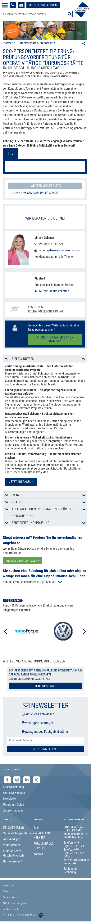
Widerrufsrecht (12, 845)
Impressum (8, 885)
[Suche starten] (70, 14)
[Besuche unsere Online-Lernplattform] (43, 5)
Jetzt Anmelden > (45, 749)
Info (10, 153)
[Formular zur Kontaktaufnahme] (21, 5)
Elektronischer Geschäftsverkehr (14, 853)
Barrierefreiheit (12, 861)
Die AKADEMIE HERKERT (42, 835)
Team (37, 827)
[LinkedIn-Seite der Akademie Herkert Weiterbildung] (27, 780)
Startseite (9, 43)
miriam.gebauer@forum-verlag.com (59, 250)
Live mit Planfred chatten (51, 291)
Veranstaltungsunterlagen (15, 833)
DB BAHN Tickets (13, 827)
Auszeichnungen (13, 810)
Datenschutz (9, 891)
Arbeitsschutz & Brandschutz (37, 43)
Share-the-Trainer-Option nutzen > (55, 339)
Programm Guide (13, 804)
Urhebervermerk (10, 909)
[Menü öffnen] (5, 5)
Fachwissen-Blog (13, 787)
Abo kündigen (11, 839)
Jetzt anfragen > (21, 482)
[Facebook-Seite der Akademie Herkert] (8, 780)
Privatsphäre (9, 897)
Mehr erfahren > (45, 686)
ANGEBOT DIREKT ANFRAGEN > (22, 560)
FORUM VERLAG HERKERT (43, 846)
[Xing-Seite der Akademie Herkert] (36, 780)
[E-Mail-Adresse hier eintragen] (45, 740)
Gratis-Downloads (14, 793)
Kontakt (38, 854)
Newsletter (10, 798)
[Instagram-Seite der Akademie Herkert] (17, 780)
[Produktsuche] (37, 14)
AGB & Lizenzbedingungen (15, 903)
